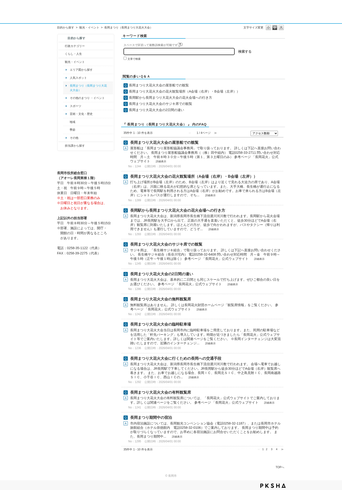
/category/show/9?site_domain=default (62, 146)
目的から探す (65, 27)
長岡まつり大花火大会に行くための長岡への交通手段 (175, 358)
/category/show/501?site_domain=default (66, 130)
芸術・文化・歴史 (81, 114)
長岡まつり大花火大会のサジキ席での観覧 (160, 104)
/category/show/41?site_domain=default (66, 122)
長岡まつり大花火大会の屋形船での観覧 (159, 85)
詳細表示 (161, 161)
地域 (72, 122)
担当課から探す (75, 145)
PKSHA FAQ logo (273, 486)
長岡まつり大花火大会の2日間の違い (156, 110)
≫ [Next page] (282, 449)
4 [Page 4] (276, 449)
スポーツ (75, 106)
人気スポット (78, 77)
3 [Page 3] (271, 449)
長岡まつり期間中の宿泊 (151, 417)
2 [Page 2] (266, 449)
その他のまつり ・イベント (87, 98)
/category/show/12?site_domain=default (62, 54)
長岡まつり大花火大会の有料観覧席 (160, 392)
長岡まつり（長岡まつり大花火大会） (88, 88)
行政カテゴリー (75, 46)
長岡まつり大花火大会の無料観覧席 (160, 299)
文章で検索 (134, 58)
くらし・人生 (73, 54)
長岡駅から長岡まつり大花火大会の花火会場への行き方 (170, 97)
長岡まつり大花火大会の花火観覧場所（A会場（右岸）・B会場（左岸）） (184, 91)
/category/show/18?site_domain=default (62, 62)
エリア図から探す (81, 69)
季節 (72, 129)
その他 (74, 138)
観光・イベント (89, 27)
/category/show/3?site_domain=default (62, 46)
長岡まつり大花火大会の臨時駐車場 (160, 324)
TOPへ (280, 467)
